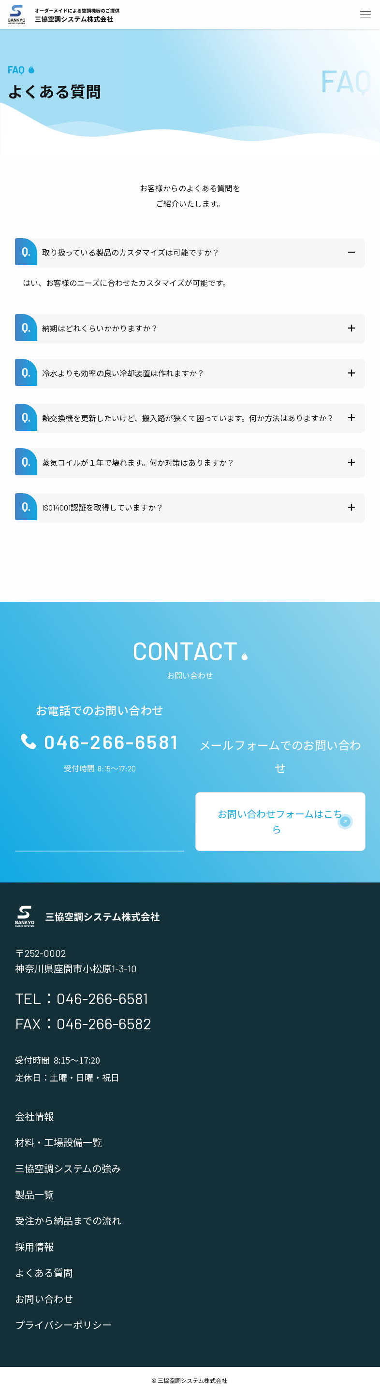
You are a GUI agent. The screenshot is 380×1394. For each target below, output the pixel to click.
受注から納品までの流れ (68, 1220)
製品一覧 (34, 1194)
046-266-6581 (111, 741)
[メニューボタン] (365, 14)
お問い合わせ (44, 1299)
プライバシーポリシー (63, 1325)
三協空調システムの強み (68, 1168)
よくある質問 (44, 1273)
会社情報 (34, 1116)
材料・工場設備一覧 (58, 1142)
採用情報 (34, 1246)
